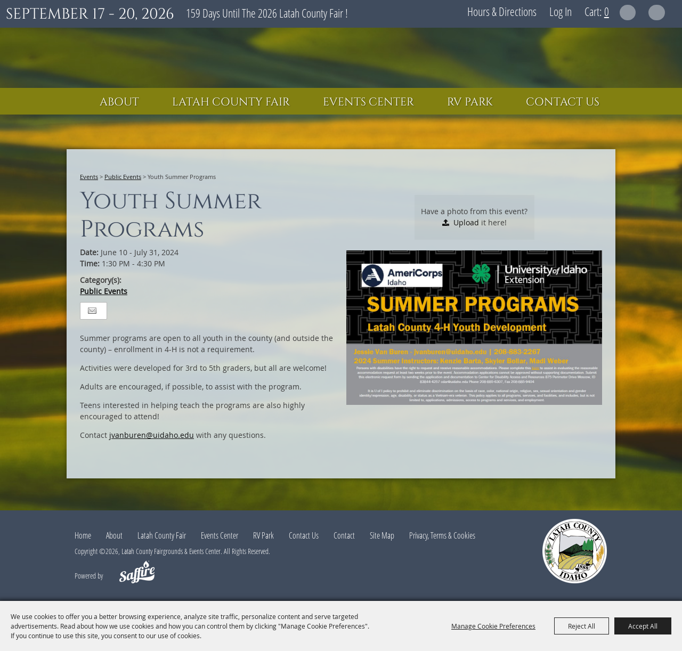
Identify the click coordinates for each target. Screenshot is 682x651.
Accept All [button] (642, 626)
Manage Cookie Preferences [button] (493, 626)
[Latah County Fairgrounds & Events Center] (341, 57)
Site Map (382, 535)
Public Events (122, 177)
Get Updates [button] (656, 12)
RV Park (470, 102)
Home (83, 535)
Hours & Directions (502, 11)
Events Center (368, 102)
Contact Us (562, 102)
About (119, 102)
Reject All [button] (581, 626)
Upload (466, 222)
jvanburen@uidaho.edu (151, 435)
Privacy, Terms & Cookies (442, 535)
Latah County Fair (231, 102)
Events (89, 177)
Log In (560, 11)
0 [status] (606, 11)
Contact (344, 535)
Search (628, 12)
